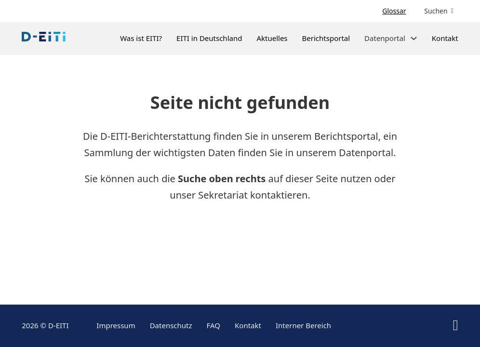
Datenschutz (171, 325)
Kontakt (445, 38)
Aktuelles (271, 38)
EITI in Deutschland (209, 38)
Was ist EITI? (141, 38)
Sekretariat (222, 194)
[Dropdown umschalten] (413, 38)
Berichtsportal (326, 38)
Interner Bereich (303, 325)
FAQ (214, 325)
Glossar (394, 11)
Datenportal (366, 152)
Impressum (115, 325)
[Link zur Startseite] (44, 38)
